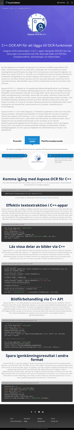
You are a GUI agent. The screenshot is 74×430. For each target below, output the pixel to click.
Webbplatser (42, 421)
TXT (59, 158)
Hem (5, 418)
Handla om (59, 421)
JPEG (65, 158)
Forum (57, 418)
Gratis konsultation (10, 421)
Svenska (61, 2)
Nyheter (40, 418)
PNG (62, 158)
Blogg (22, 421)
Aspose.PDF (46, 198)
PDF (6, 158)
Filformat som (32, 140)
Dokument (24, 418)
